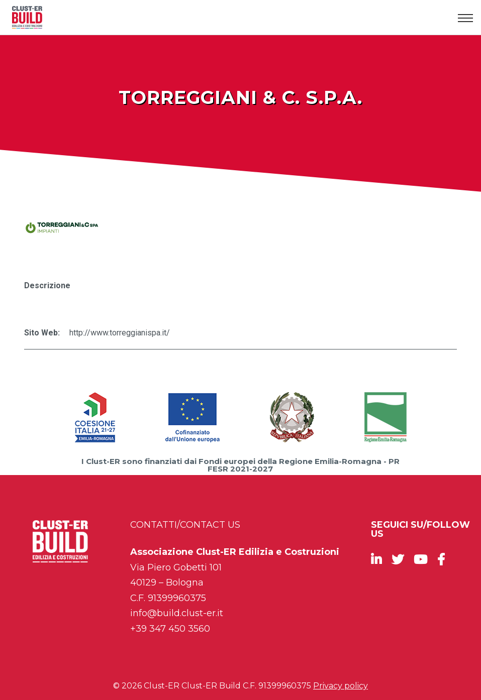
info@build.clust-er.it (176, 613)
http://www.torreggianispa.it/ (119, 332)
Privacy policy (340, 685)
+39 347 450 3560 (170, 628)
